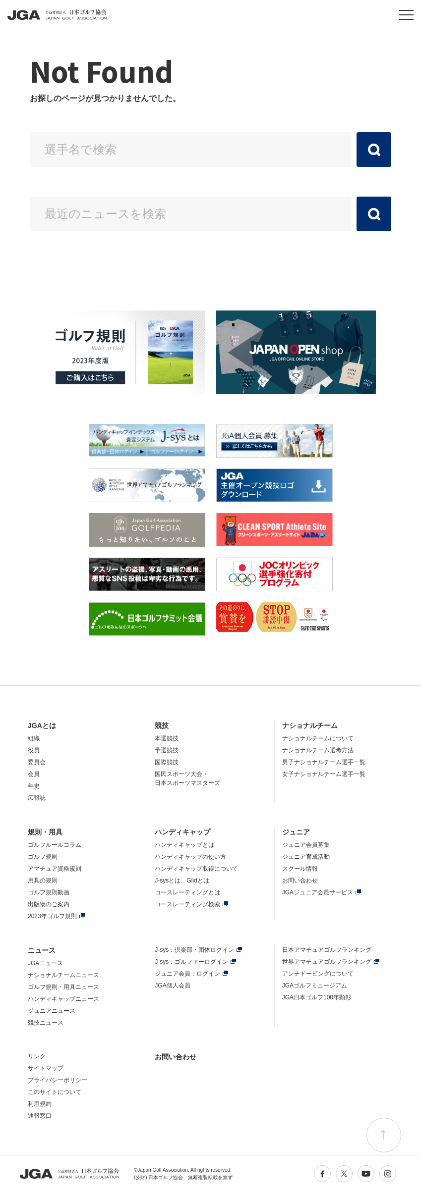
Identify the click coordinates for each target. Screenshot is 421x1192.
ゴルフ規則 (43, 856)
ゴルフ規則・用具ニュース (63, 987)
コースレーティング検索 (187, 904)
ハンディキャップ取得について (196, 868)
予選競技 (167, 750)
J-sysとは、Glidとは (182, 880)
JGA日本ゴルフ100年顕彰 (316, 997)
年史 (34, 785)
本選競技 (167, 738)
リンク (37, 1056)
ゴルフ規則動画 (48, 892)
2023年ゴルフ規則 (52, 916)
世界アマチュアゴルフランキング (326, 961)
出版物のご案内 (48, 904)
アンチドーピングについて (318, 973)
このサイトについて (54, 1091)
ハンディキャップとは (184, 844)
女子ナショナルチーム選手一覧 (323, 774)
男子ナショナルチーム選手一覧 (323, 762)
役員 (34, 750)
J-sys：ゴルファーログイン (191, 961)
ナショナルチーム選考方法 (318, 750)
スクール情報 (300, 868)
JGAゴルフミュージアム (314, 985)
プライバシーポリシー (57, 1080)
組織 (34, 738)
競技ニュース (45, 1022)
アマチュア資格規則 (54, 868)
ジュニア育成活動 (306, 856)
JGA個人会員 (172, 985)
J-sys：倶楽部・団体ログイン (194, 949)
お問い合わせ (300, 880)
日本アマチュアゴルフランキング (326, 949)
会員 (34, 774)
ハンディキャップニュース (63, 998)
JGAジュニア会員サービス (317, 892)
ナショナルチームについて (318, 738)
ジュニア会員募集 (306, 844)
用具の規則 (43, 880)
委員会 (37, 762)
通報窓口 (40, 1115)
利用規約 (40, 1103)
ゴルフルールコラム (54, 844)
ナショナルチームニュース (63, 975)
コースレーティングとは (187, 892)
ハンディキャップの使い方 (190, 856)
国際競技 (167, 762)
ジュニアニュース (51, 1010)
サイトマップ (45, 1068)
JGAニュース (45, 963)
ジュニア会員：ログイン (187, 973)
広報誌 (37, 797)
